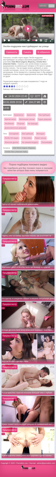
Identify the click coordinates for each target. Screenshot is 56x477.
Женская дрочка (11, 142)
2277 (35, 96)
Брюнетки (31, 115)
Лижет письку (40, 138)
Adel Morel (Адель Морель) (23, 148)
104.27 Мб (32, 102)
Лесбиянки (9, 124)
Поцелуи (20, 124)
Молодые (40, 134)
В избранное (44, 52)
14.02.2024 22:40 (16, 96)
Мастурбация (44, 115)
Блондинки (13, 134)
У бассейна (26, 138)
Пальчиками (46, 142)
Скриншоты (11, 52)
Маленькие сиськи (26, 119)
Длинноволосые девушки (15, 128)
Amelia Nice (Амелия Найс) (15, 152)
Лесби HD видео (12, 138)
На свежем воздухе (30, 142)
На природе (33, 124)
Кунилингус (19, 115)
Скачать (28, 52)
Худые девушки (44, 119)
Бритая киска (10, 119)
